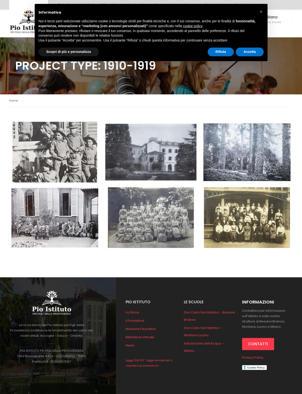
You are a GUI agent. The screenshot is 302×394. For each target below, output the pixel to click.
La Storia (132, 312)
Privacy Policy (252, 357)
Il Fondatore (135, 320)
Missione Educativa (141, 329)
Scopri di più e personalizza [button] (68, 52)
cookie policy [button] (192, 26)
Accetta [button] (250, 52)
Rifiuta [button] (220, 52)
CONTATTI (258, 344)
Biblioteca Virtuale (140, 337)
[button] (261, 12)
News (130, 345)
